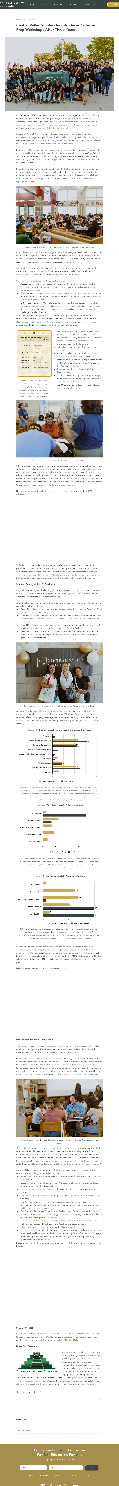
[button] (32, 4)
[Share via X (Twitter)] (23, 1392)
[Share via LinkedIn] (29, 1392)
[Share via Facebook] (17, 1392)
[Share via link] (34, 1392)
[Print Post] (40, 1392)
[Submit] (91, 1467)
